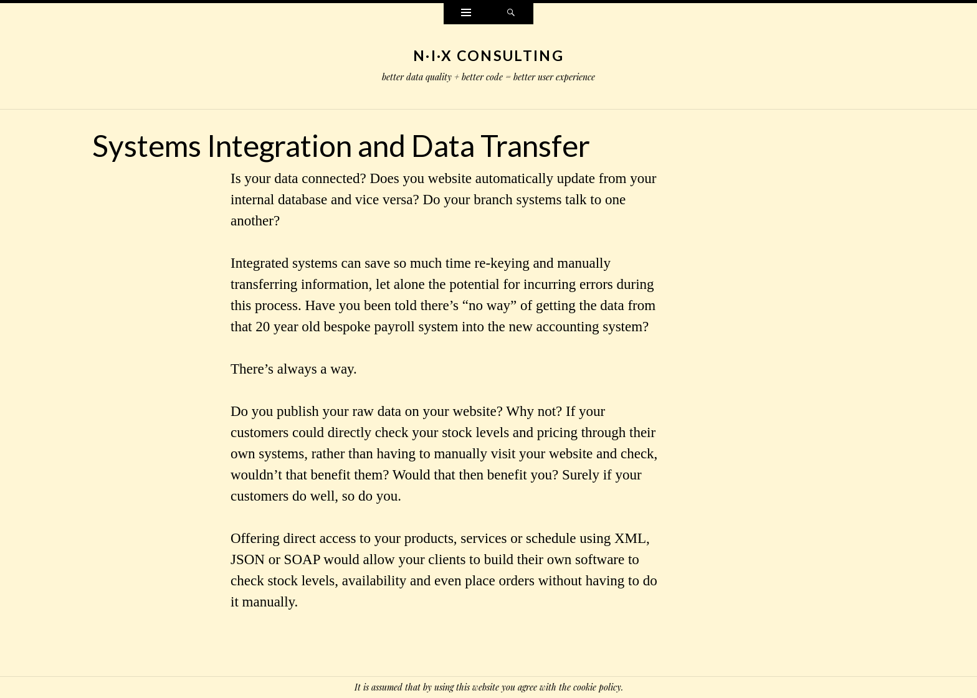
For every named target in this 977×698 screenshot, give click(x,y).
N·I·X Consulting (488, 55)
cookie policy (597, 687)
